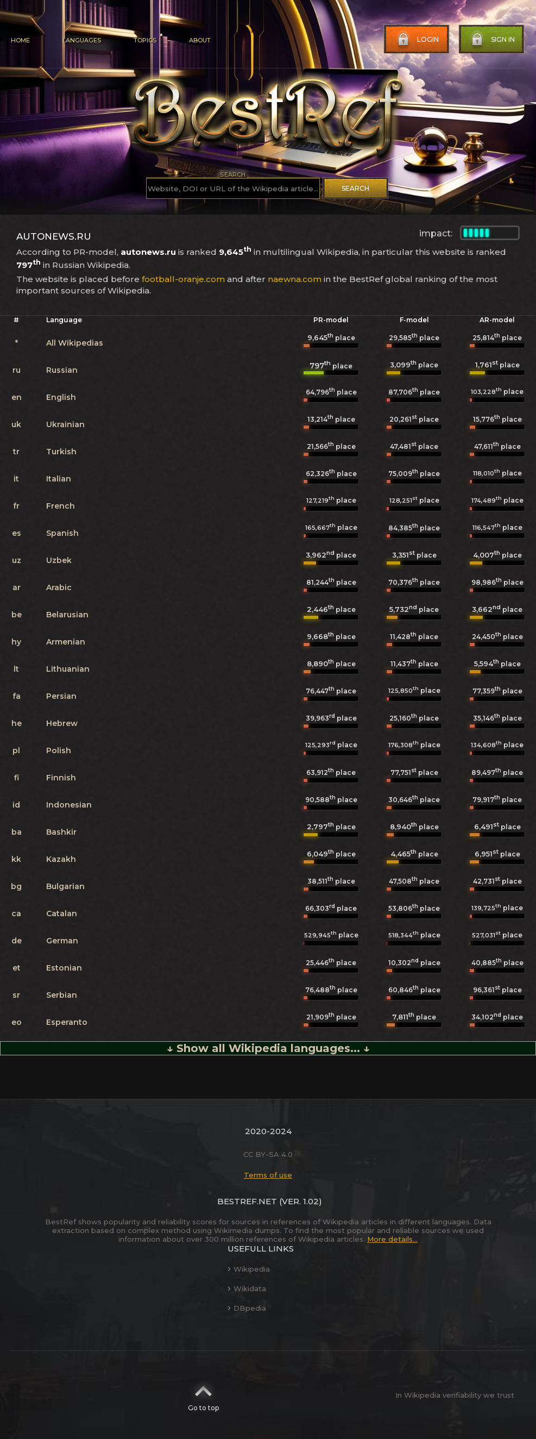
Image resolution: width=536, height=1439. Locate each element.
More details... (392, 1239)
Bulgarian (65, 886)
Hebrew (62, 723)
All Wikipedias (74, 343)
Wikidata (247, 1288)
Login (417, 40)
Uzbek (59, 560)
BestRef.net (247, 1201)
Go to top (203, 1395)
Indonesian (69, 805)
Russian (62, 370)
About (200, 40)
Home (20, 40)
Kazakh (61, 859)
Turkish (61, 451)
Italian (58, 479)
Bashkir (61, 832)
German (62, 941)
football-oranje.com (183, 279)
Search (355, 188)
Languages (81, 40)
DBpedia (247, 1308)
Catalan (61, 913)
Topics (145, 40)
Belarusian (67, 615)
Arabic (59, 587)
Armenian (65, 642)
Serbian (61, 995)
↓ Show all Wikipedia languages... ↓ (268, 1048)
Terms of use (268, 1175)
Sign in (492, 40)
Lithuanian (68, 669)
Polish (58, 750)
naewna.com (294, 279)
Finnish (61, 778)
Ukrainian (65, 424)
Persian (61, 696)
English (61, 397)
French (60, 506)
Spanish (62, 533)
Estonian (64, 968)
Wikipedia (249, 1269)
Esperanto (66, 1022)
